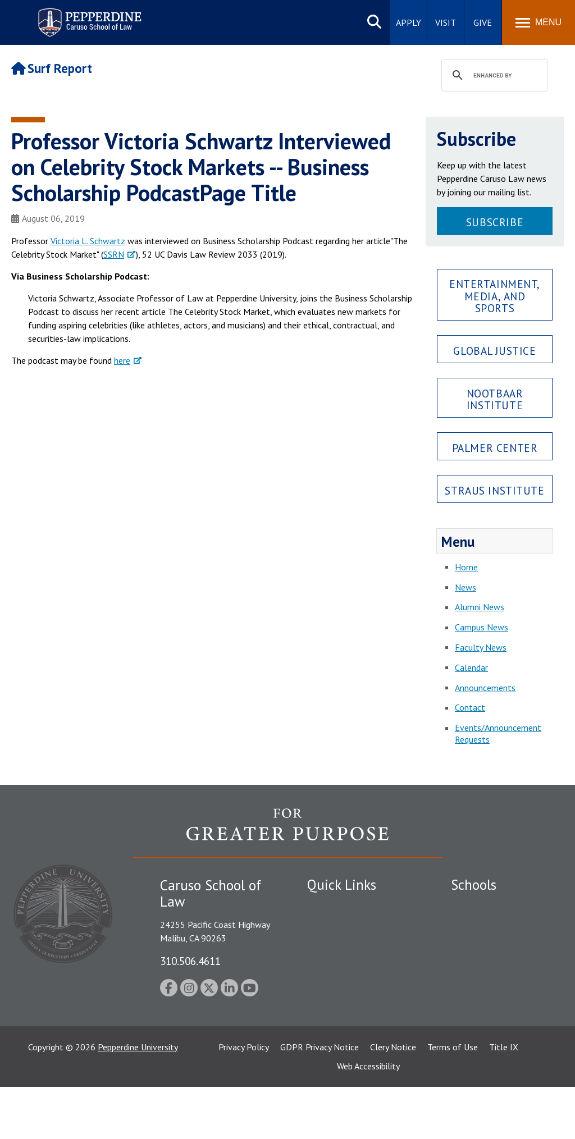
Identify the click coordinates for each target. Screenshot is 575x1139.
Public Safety (332, 906)
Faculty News (480, 647)
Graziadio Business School (500, 944)
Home (466, 567)
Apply (408, 22)
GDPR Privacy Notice (319, 1099)
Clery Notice (393, 1099)
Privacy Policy (243, 1099)
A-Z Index (325, 1034)
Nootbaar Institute (495, 399)
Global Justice (494, 351)
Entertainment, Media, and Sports (494, 295)
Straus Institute (494, 490)
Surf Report (51, 68)
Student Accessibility (346, 925)
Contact (470, 707)
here (122, 360)
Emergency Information (351, 944)
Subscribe (494, 222)
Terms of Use (452, 1099)
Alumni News (479, 606)
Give (482, 22)
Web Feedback (333, 1054)
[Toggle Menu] (538, 22)
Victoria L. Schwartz (88, 240)
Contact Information (346, 984)
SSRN (113, 254)
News (465, 587)
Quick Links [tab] (341, 885)
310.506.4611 (190, 961)
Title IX (503, 1099)
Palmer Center (495, 448)
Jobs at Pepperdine (342, 964)
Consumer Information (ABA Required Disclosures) (357, 1009)
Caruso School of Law (493, 925)
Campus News (481, 627)
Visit (445, 22)
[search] (493, 76)
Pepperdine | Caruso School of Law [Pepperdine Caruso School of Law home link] (88, 15)
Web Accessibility (368, 1118)
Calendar (471, 667)
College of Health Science (500, 1038)
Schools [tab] (473, 885)
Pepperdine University (138, 1099)
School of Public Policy (494, 1018)
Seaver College (479, 906)
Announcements (485, 687)
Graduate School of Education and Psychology (500, 982)
